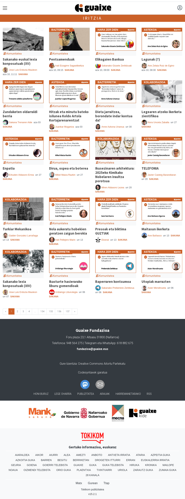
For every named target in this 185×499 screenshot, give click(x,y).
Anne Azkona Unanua (112, 126)
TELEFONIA (150, 168)
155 (51, 311)
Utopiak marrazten (156, 281)
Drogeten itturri (107, 460)
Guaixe (78, 465)
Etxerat (105, 239)
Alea (67, 454)
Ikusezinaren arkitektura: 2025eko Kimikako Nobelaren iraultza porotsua (114, 174)
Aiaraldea (22, 454)
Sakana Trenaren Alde (20, 122)
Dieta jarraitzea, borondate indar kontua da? (113, 116)
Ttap (106, 483)
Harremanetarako (128, 393)
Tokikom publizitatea (92, 489)
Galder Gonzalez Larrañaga (23, 235)
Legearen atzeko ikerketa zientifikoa (162, 114)
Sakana (23, 74)
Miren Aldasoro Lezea (112, 187)
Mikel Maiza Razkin (65, 174)
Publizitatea (85, 393)
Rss (149, 393)
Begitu (62, 460)
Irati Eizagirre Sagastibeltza (69, 65)
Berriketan (81, 460)
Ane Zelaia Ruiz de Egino (161, 65)
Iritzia (92, 18)
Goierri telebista (55, 465)
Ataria (140, 454)
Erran (130, 460)
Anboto (96, 454)
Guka (93, 465)
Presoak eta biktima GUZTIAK (110, 231)
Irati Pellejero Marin (65, 239)
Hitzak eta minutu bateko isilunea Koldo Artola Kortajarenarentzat (69, 116)
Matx (79, 483)
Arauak (105, 393)
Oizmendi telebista (37, 470)
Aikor (39, 454)
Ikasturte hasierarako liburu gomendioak (65, 283)
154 (42, 311)
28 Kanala (92, 475)
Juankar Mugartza (64, 126)
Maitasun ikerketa (155, 229)
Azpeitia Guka (160, 454)
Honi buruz (41, 393)
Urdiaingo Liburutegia (66, 292)
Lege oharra (62, 393)
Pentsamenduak (62, 59)
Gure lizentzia (68, 363)
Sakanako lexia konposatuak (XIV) (17, 283)
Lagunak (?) (151, 59)
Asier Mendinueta (157, 287)
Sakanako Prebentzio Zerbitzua (117, 287)
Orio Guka (63, 470)
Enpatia (9, 168)
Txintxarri (104, 470)
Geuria (16, 465)
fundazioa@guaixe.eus (92, 349)
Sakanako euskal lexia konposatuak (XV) (20, 61)
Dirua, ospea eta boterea (68, 168)
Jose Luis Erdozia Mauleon (23, 69)
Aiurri (53, 454)
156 (59, 311)
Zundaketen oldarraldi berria (20, 114)
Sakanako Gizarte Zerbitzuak (116, 65)
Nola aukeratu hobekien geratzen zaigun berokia (68, 231)
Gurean (93, 483)
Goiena (32, 465)
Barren (46, 460)
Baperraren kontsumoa (113, 281)
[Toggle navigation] (5, 8)
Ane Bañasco (155, 235)
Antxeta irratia (119, 454)
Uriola (122, 470)
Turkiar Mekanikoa (17, 229)
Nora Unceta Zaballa (158, 122)
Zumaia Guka (167, 470)
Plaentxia (84, 470)
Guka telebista (113, 465)
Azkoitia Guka (25, 460)
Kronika (151, 465)
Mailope (168, 465)
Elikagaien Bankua (109, 59)
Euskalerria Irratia (155, 460)
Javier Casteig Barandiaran (162, 174)
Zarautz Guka (143, 470)
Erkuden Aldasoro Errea (21, 174)
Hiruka (134, 465)
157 (68, 311)
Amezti (80, 454)
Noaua (13, 470)
